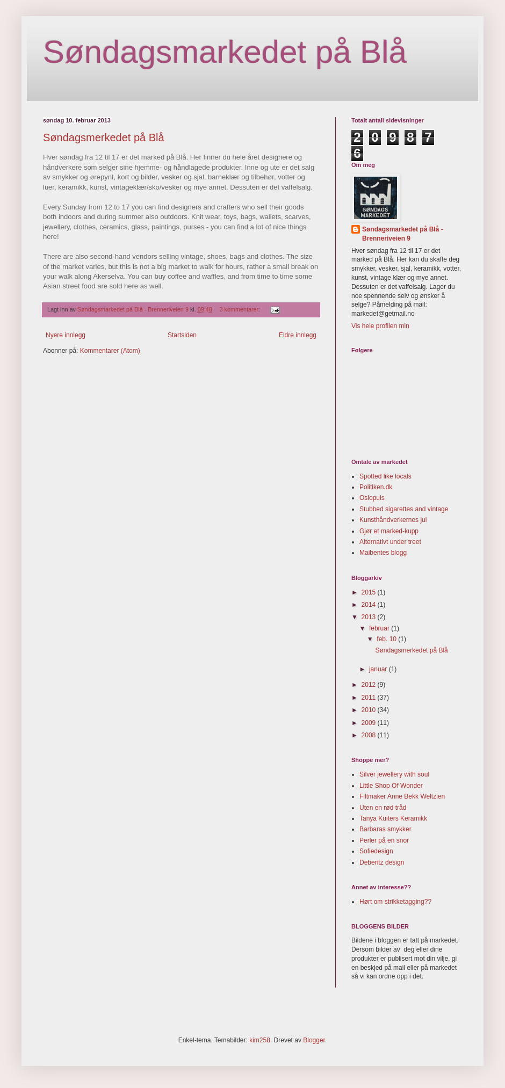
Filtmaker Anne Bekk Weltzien (402, 796)
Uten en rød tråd (382, 807)
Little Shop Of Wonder (391, 785)
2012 (370, 684)
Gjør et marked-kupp (389, 531)
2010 (370, 710)
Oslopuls (372, 498)
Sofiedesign (376, 851)
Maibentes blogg (383, 552)
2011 (370, 697)
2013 (370, 617)
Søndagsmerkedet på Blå (103, 137)
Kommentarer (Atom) (110, 350)
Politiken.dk (375, 487)
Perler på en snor (384, 840)
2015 (370, 592)
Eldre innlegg (297, 335)
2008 (370, 735)
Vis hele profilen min (380, 326)
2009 (370, 723)
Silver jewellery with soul (394, 774)
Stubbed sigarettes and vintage (403, 509)
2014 (370, 604)
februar (380, 628)
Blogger (314, 1040)
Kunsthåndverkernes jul (393, 520)
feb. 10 (387, 639)
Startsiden (182, 335)
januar (379, 669)
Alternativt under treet (390, 542)
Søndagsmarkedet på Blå (225, 52)
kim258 (259, 1040)
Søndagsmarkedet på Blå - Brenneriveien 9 (402, 234)
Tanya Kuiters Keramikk (393, 818)
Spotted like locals (385, 476)
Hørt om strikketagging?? (395, 901)
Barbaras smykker (385, 829)
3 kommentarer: (241, 309)
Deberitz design (381, 862)
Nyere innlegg (65, 335)
